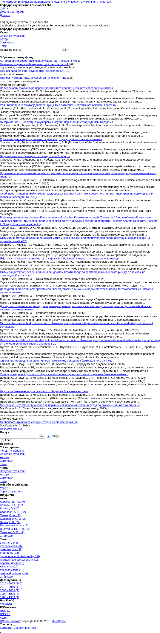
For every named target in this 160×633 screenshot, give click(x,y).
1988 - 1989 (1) (9, 597)
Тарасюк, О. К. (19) (12, 532)
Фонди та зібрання (12, 450)
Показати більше (11, 429)
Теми (3, 46)
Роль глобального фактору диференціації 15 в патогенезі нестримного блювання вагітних (58, 105)
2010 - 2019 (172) (11, 587)
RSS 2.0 (5, 614)
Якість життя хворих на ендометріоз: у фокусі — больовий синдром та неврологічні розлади (59, 258)
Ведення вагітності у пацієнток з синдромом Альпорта (35, 156)
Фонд (6, 440)
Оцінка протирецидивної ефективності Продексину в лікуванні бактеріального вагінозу (56, 360)
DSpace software (10, 621)
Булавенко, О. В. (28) (13, 518)
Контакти (6, 627)
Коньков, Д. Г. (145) (12, 501)
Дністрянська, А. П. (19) (15, 528)
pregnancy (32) (9, 552)
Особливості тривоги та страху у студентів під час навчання (38, 422)
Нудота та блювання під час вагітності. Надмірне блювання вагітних (44, 391)
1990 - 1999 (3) (9, 593)
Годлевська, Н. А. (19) (14, 525)
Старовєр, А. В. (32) (13, 511)
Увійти (4, 8)
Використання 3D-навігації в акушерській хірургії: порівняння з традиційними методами (56, 122)
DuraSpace (59, 621)
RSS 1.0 (5, 610)
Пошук (53, 436)
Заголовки (6, 42)
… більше (6, 535)
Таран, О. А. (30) (11, 515)
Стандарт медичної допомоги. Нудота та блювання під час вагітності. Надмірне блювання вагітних (64, 374)
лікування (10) (9, 566)
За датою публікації (12, 35)
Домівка (5, 15)
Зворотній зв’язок (25, 627)
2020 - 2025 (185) (11, 583)
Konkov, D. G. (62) (11, 505)
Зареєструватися (11, 491)
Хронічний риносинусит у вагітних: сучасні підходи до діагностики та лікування (51, 139)
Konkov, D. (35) (9, 508)
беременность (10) (12, 563)
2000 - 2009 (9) (9, 590)
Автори (4, 39)
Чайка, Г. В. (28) (10, 522)
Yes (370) (6, 603)
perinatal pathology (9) (14, 573)
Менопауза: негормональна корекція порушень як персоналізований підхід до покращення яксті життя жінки (70, 405)
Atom (3, 617)
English (19, 12)
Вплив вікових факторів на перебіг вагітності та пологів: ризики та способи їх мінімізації (57, 88)
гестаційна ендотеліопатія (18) (19, 559)
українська (7, 12)
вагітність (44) (9, 542)
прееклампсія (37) (11, 546)
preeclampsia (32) (11, 549)
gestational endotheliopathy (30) (20, 556)
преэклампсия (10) (12, 570)
